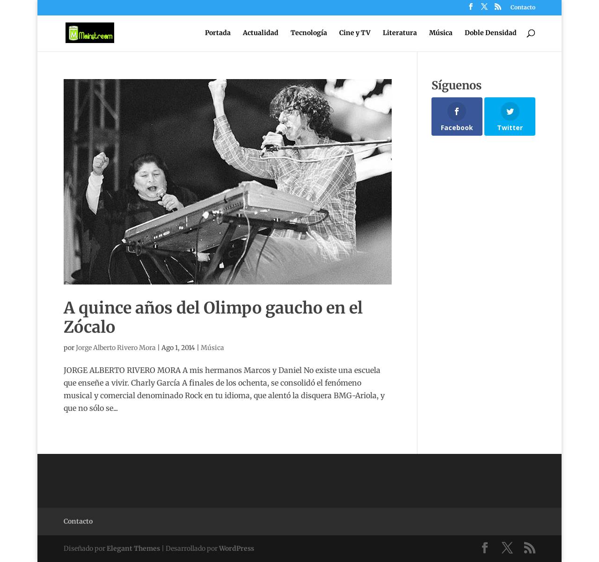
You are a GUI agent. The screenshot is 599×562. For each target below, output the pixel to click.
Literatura (400, 33)
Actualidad (260, 33)
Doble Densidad (491, 33)
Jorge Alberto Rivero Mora (116, 347)
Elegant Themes (133, 548)
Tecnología (309, 33)
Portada (218, 33)
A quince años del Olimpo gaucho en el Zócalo (213, 317)
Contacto (523, 8)
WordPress (236, 548)
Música (441, 33)
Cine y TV (355, 33)
